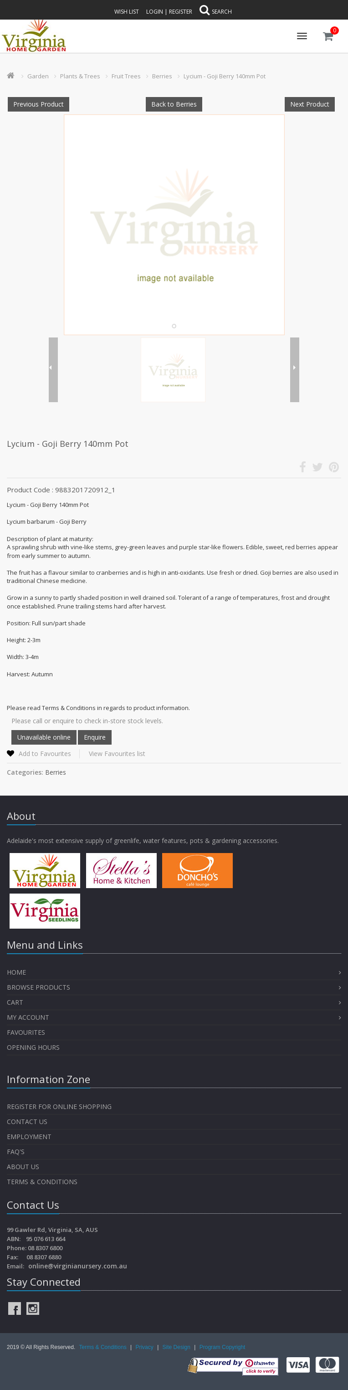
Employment (29, 1136)
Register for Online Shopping (59, 1106)
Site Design (177, 1347)
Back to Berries (174, 104)
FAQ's (16, 1151)
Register (180, 11)
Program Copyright (223, 1347)
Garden (38, 76)
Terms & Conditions (42, 1181)
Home (16, 972)
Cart (15, 1002)
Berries (162, 76)
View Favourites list (117, 753)
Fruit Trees (126, 76)
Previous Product (38, 104)
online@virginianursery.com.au (77, 1266)
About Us (23, 1166)
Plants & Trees (80, 76)
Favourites (27, 1032)
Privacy (145, 1347)
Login (154, 11)
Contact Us (27, 1121)
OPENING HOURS (33, 1047)
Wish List (126, 11)
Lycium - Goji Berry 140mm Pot (225, 76)
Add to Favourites (45, 753)
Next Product (309, 104)
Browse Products (38, 987)
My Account (28, 1017)
